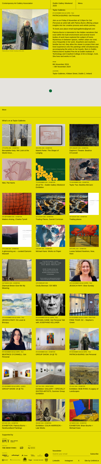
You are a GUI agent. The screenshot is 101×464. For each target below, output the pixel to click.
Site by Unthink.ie (92, 461)
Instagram (69, 461)
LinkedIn (56, 461)
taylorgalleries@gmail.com (84, 29)
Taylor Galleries (19, 121)
